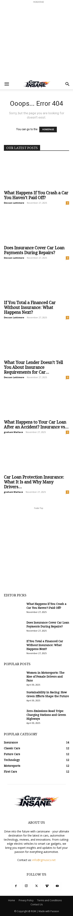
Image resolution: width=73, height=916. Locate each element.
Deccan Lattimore (14, 202)
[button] (6, 84)
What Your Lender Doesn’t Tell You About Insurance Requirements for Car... (33, 367)
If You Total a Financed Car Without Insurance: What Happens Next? (30, 307)
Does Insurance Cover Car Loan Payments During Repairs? (34, 250)
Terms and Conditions (49, 900)
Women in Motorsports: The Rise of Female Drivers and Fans (45, 676)
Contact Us (37, 904)
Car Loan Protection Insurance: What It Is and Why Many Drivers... (34, 482)
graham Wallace (13, 432)
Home (11, 900)
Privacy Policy (26, 900)
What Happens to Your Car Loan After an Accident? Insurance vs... (36, 424)
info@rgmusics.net (44, 860)
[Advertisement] (36, 40)
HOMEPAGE (48, 129)
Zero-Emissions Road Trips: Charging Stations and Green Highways (46, 714)
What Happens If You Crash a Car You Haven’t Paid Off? (36, 195)
